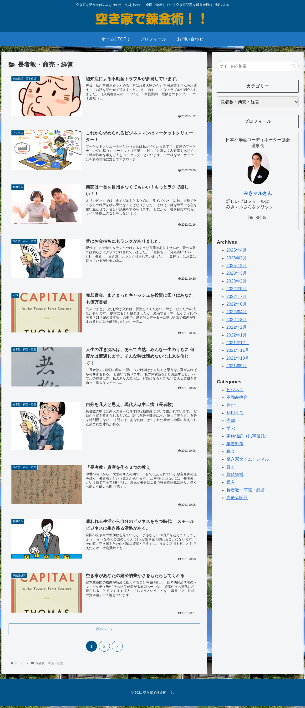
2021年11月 (237, 350)
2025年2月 (236, 265)
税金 (230, 451)
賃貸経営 (235, 474)
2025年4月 (236, 250)
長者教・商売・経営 (245, 490)
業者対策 (235, 443)
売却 (230, 420)
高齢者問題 (237, 497)
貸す (230, 467)
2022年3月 (236, 319)
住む (230, 405)
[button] (294, 66)
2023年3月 (236, 273)
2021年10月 (237, 358)
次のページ (104, 631)
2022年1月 (236, 335)
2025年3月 (236, 258)
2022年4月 (236, 311)
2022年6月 (236, 304)
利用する (235, 413)
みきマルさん (258, 193)
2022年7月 (236, 296)
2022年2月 (236, 327)
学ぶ (230, 428)
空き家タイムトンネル (247, 459)
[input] (258, 66)
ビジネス (235, 389)
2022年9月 (236, 288)
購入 (230, 482)
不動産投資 (237, 397)
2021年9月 (236, 365)
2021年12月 (237, 342)
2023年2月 (236, 281)
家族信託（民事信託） (247, 436)
